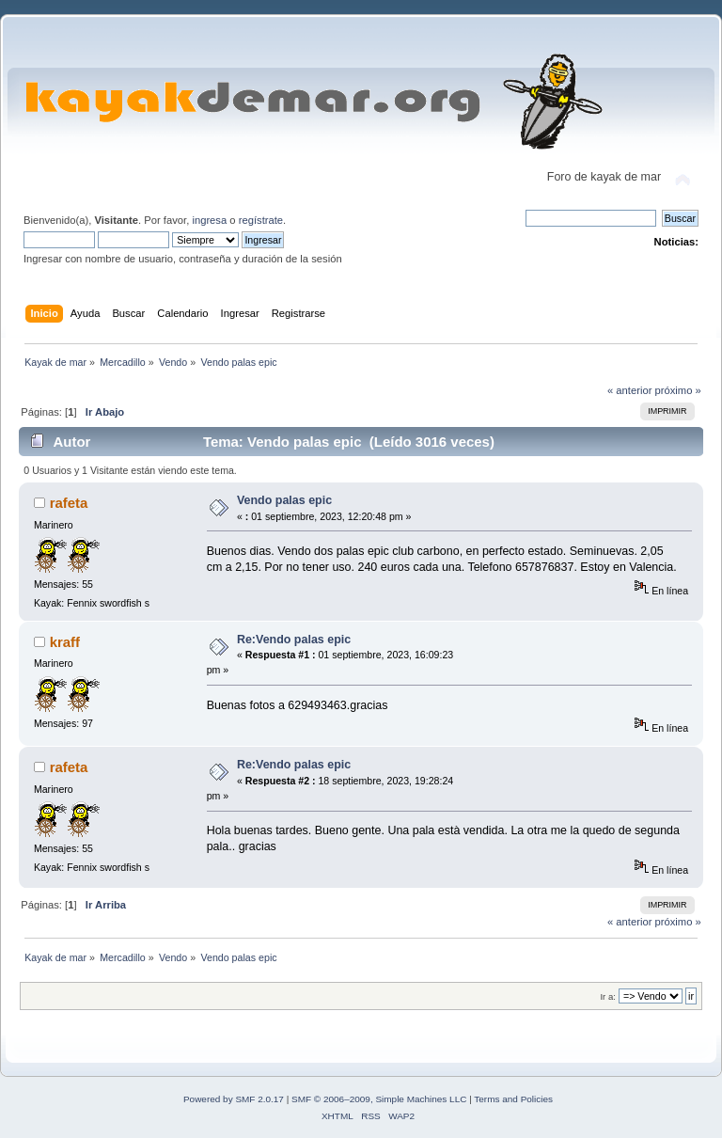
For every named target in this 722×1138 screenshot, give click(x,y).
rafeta (69, 503)
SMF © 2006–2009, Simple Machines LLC (378, 1099)
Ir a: (607, 996)
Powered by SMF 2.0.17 (233, 1099)
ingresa (209, 220)
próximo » (678, 390)
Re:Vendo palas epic (294, 639)
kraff (65, 642)
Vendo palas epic (284, 500)
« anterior (629, 390)
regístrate (261, 220)
